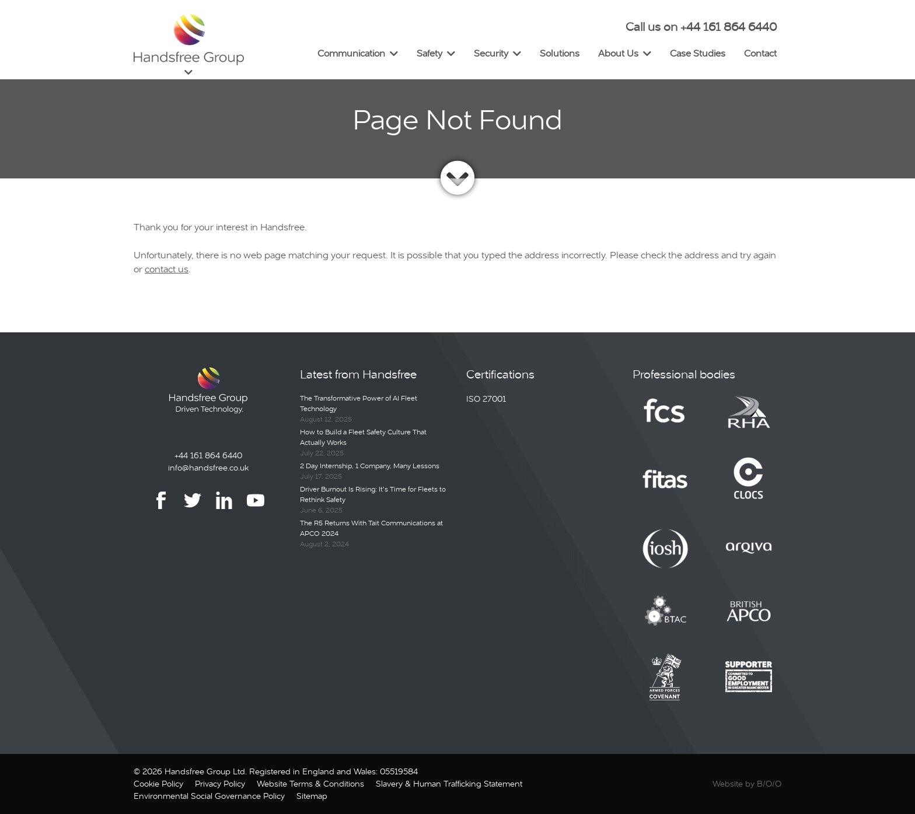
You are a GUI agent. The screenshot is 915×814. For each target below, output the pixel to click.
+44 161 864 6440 (208, 455)
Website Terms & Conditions (310, 783)
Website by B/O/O (747, 783)
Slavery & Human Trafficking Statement (449, 783)
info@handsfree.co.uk (208, 467)
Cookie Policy (158, 783)
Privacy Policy (220, 783)
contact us (166, 269)
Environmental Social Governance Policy (209, 796)
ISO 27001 (486, 399)
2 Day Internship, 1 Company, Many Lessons (369, 466)
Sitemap (311, 796)
